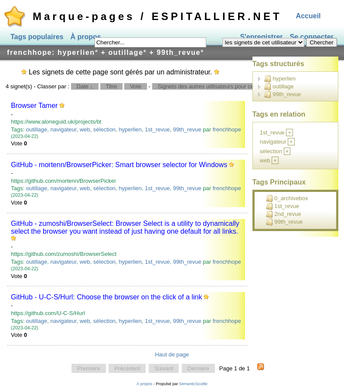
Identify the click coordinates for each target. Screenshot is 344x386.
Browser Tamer (34, 105)
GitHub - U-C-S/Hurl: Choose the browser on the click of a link (106, 297)
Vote (135, 86)
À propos (86, 36)
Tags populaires (37, 36)
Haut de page (172, 354)
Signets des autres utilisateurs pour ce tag (210, 86)
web (85, 129)
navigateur (63, 129)
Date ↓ (85, 86)
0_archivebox (287, 198)
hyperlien (130, 129)
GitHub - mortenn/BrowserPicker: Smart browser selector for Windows (119, 164)
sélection (104, 129)
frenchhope (227, 129)
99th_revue (187, 129)
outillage (36, 129)
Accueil (308, 16)
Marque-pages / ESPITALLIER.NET (157, 16)
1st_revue (157, 129)
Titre (111, 86)
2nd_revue (283, 214)
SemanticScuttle (193, 384)
